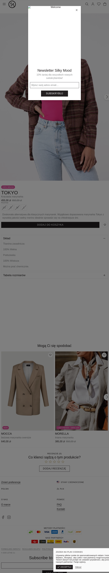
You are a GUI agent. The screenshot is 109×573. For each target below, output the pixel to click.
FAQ (59, 504)
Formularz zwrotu (11, 549)
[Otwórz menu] (4, 4)
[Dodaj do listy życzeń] (50, 355)
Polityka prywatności (53, 549)
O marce (5, 504)
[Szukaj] (87, 4)
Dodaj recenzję (54, 468)
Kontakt (61, 509)
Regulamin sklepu (31, 549)
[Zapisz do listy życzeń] (105, 225)
